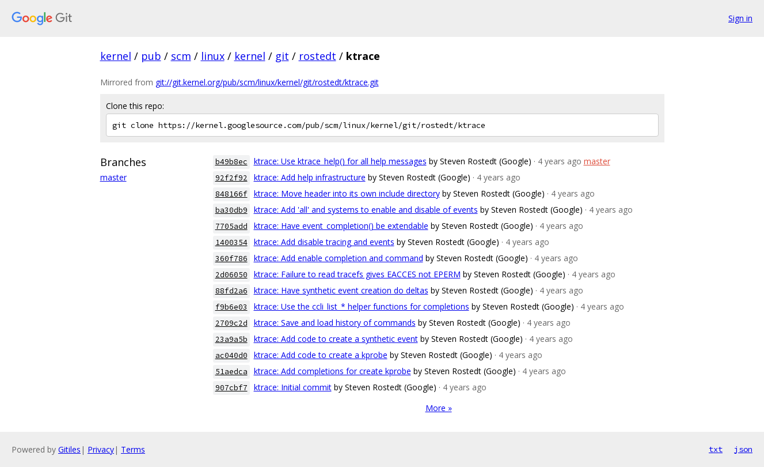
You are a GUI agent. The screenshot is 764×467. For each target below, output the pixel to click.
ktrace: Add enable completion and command (338, 258)
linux (213, 56)
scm (181, 56)
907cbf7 (231, 388)
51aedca (231, 371)
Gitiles (69, 449)
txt (716, 449)
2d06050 (231, 275)
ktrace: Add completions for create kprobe (332, 371)
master (113, 177)
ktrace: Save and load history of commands (335, 322)
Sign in (740, 18)
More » (438, 407)
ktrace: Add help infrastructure (310, 177)
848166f (231, 194)
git (282, 56)
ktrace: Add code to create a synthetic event (336, 338)
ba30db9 (231, 210)
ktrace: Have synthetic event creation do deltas (341, 290)
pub (151, 56)
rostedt (317, 56)
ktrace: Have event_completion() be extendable (341, 225)
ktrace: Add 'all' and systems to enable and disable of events (366, 209)
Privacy (101, 449)
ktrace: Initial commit (293, 387)
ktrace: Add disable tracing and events (324, 241)
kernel (115, 56)
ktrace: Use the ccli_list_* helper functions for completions (361, 306)
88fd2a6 (231, 291)
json (743, 449)
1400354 (231, 242)
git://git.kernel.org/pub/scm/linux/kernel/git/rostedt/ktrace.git (267, 82)
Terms (133, 449)
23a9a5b (231, 339)
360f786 (231, 258)
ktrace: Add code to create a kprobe (320, 354)
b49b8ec (231, 162)
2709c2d (231, 323)
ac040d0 (231, 355)
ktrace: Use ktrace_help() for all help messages (340, 161)
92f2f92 (231, 178)
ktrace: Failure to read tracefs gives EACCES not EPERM (357, 274)
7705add (231, 226)
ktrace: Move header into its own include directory (347, 193)
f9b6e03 (231, 307)
